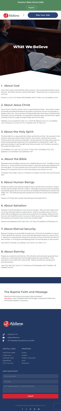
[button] (23, 15)
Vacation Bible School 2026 (31, 2)
